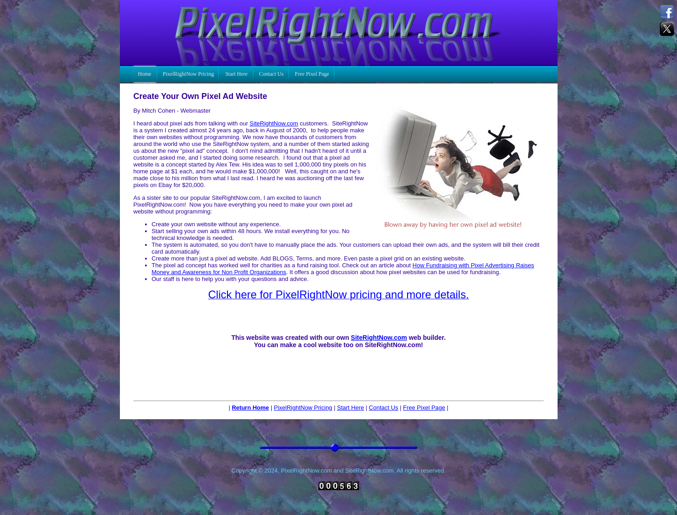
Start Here (350, 407)
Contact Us (383, 407)
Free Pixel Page (424, 407)
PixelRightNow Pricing (303, 407)
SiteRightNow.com (274, 123)
